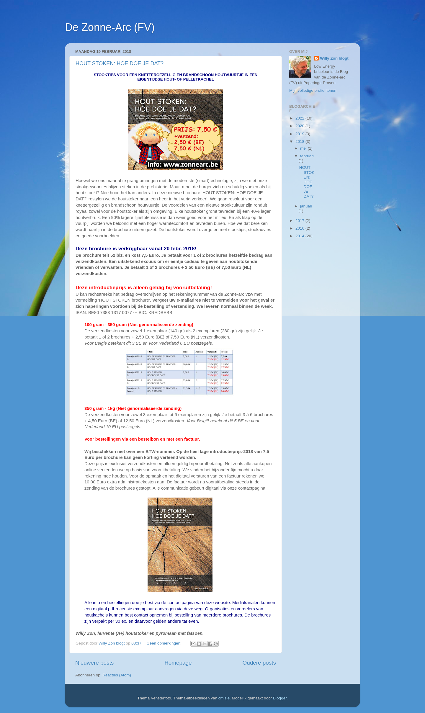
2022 (300, 118)
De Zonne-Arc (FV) (110, 27)
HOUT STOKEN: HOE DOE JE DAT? (120, 63)
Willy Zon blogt (334, 58)
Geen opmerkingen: (164, 643)
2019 (300, 134)
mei (304, 148)
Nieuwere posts (94, 663)
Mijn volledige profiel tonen (312, 90)
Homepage (178, 663)
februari (307, 156)
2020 (300, 126)
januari (306, 206)
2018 (300, 141)
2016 (300, 228)
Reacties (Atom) (116, 675)
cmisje (224, 698)
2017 (300, 220)
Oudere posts (259, 663)
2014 (300, 236)
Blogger (280, 698)
